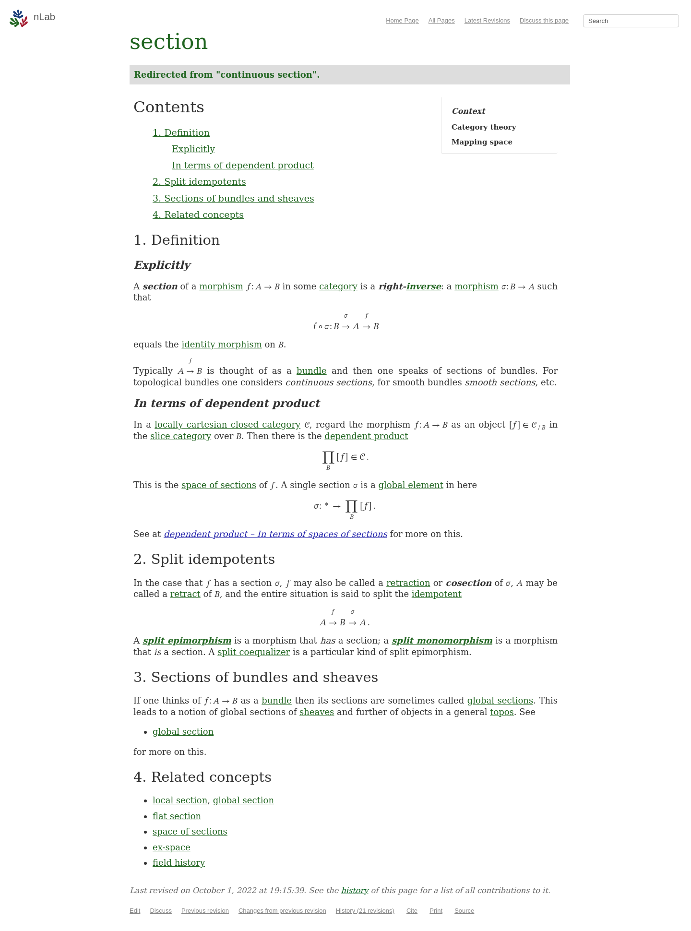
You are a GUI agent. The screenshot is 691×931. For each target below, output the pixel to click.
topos (502, 712)
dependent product (366, 436)
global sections (500, 700)
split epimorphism (187, 640)
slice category (180, 436)
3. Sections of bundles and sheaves (233, 198)
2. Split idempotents (199, 181)
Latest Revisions (487, 20)
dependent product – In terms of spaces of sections (275, 534)
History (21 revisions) (365, 910)
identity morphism (221, 344)
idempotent (437, 594)
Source (464, 910)
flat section (177, 816)
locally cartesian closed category (227, 424)
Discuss (161, 910)
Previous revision (205, 910)
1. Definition (181, 132)
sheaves (316, 712)
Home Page (402, 20)
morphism (221, 286)
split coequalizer (253, 652)
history (354, 890)
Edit (135, 910)
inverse (423, 286)
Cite (411, 910)
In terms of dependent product (243, 165)
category (338, 286)
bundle (312, 371)
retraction (408, 583)
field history (179, 863)
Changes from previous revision (282, 910)
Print (435, 910)
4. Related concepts (198, 214)
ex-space (172, 847)
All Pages (442, 20)
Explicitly (193, 148)
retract (185, 594)
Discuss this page (544, 20)
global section (183, 732)
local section (180, 800)
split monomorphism (442, 640)
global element (410, 485)
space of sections (218, 485)
